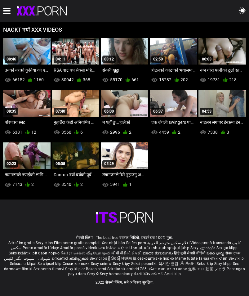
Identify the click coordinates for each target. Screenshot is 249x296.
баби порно (49, 253)
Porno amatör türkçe (41, 248)
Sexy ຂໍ (93, 274)
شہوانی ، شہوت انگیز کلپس (27, 258)
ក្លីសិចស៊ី (114, 258)
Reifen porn (136, 243)
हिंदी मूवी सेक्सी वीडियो (190, 253)
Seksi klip (205, 264)
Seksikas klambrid (123, 269)
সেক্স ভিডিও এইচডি (113, 248)
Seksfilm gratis (21, 243)
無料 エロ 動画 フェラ (207, 269)
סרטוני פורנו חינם (172, 269)
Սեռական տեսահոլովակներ (159, 248)
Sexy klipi (237, 258)
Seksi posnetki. (144, 264)
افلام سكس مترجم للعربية (168, 243)
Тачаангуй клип (213, 258)
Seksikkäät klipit (23, 253)
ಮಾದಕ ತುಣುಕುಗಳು (158, 253)
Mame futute (186, 258)
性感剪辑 (129, 258)
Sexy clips (45, 243)
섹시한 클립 (169, 264)
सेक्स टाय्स (232, 253)
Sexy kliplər (75, 269)
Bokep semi (96, 269)
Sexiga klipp (227, 248)
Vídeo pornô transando (210, 243)
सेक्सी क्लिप (142, 274)
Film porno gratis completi (77, 243)
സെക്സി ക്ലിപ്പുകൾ (70, 258)
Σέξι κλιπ (149, 269)
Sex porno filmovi (48, 269)
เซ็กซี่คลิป (188, 264)
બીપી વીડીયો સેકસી (126, 253)
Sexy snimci (102, 264)
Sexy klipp (223, 264)
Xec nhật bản (113, 243)
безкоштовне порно (155, 258)
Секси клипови (77, 264)
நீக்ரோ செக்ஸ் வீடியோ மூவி (85, 253)
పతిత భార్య (216, 253)
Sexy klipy (122, 264)
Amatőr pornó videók (78, 248)
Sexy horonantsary (117, 274)
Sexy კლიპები (203, 248)
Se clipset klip (50, 264)
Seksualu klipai (24, 264)
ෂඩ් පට (157, 274)
